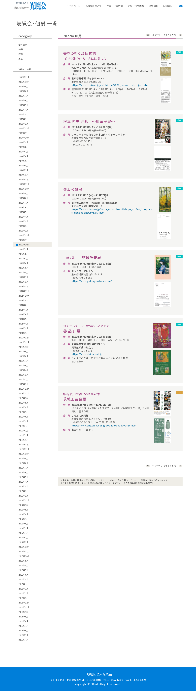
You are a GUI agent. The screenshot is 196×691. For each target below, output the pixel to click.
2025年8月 (23, 91)
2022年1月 (23, 281)
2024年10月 (24, 137)
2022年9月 (23, 249)
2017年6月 (23, 523)
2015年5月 (23, 635)
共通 (20, 49)
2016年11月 (24, 551)
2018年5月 (23, 477)
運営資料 (153, 5)
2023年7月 (23, 202)
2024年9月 (23, 142)
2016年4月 (23, 584)
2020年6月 (23, 365)
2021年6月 (23, 314)
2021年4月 (23, 323)
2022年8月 (23, 253)
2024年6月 (23, 156)
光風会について (93, 5)
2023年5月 (23, 212)
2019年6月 (23, 416)
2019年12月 (24, 388)
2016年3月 (23, 588)
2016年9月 (23, 560)
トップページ (73, 5)
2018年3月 (23, 486)
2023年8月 (23, 198)
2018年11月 (24, 449)
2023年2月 (23, 226)
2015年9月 (23, 616)
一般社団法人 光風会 (30, 6)
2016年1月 (23, 597)
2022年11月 (24, 239)
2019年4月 (23, 425)
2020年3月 (23, 374)
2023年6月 (23, 207)
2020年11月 (24, 342)
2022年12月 (24, 235)
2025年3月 (23, 114)
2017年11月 (24, 500)
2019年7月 (23, 412)
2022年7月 (23, 258)
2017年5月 (23, 528)
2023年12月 (24, 179)
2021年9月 (23, 300)
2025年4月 (23, 109)
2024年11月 (24, 133)
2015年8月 (23, 621)
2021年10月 (24, 295)
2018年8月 (23, 463)
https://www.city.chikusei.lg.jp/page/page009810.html (104, 425)
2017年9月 (23, 509)
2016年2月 (23, 593)
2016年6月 (23, 574)
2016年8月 (23, 565)
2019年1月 (23, 439)
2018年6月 (23, 472)
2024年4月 (23, 165)
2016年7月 (23, 570)
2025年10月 (24, 81)
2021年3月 (23, 328)
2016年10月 (24, 556)
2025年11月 (24, 77)
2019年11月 (24, 393)
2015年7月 (23, 625)
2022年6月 (23, 263)
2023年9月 (23, 193)
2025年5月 (23, 105)
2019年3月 (23, 430)
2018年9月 (23, 458)
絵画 (20, 53)
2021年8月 (23, 305)
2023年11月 (24, 184)
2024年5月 (23, 160)
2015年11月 (24, 607)
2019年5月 (23, 421)
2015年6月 (23, 630)
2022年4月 (23, 272)
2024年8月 (23, 146)
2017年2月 (23, 537)
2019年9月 (23, 402)
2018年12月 (24, 444)
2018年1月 (23, 495)
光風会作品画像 (136, 5)
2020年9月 (23, 351)
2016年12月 (24, 546)
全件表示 (22, 44)
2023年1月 (23, 230)
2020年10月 (24, 346)
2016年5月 (23, 579)
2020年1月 (23, 384)
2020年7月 (23, 360)
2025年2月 (23, 119)
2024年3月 (23, 170)
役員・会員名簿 (114, 5)
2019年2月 (23, 435)
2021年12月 (24, 286)
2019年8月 (23, 407)
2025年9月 (23, 86)
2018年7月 (23, 467)
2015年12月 (24, 602)
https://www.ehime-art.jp (86, 354)
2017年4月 (23, 532)
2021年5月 (23, 319)
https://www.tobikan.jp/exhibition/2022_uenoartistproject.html (110, 85)
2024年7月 (23, 151)
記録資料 (167, 5)
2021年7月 (23, 309)
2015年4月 (23, 639)
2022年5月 (23, 267)
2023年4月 (23, 216)
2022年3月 (23, 277)
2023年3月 (23, 221)
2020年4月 (23, 370)
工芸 (20, 58)
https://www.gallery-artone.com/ (91, 281)
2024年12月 (24, 128)
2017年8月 (23, 514)
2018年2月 (23, 491)
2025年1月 (23, 123)
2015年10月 (24, 611)
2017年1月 (23, 542)
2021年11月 (24, 291)
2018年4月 (23, 481)
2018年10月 (24, 453)
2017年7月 (23, 518)
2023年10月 (24, 188)
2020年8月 (23, 356)
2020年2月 (23, 379)
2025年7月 (23, 95)
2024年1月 (23, 174)
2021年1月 (23, 332)
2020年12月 (24, 337)
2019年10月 (24, 398)
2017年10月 (24, 505)
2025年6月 (23, 100)
